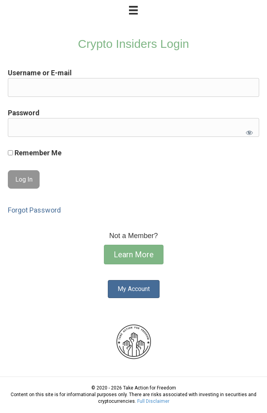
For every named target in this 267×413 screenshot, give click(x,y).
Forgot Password (34, 210)
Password (24, 113)
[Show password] (248, 131)
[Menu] (133, 10)
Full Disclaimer (153, 401)
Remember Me (35, 153)
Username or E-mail (40, 73)
